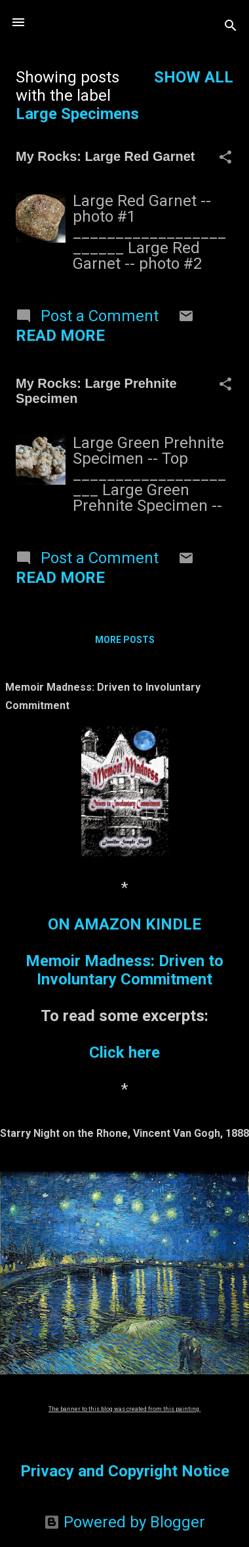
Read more (60, 335)
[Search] (231, 26)
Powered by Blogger (124, 1522)
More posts (125, 639)
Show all (193, 77)
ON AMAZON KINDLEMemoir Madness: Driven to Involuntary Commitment (124, 951)
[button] (225, 158)
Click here (124, 1052)
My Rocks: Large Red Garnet (105, 156)
